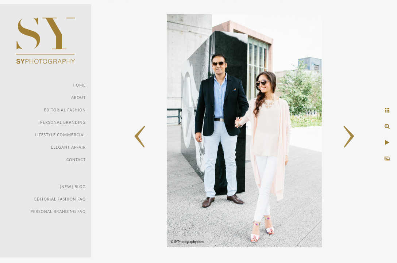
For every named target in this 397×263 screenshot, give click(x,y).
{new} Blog (73, 186)
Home (79, 85)
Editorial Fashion (65, 110)
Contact (76, 159)
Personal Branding (63, 122)
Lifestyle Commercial (60, 134)
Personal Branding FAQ (58, 211)
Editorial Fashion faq (60, 199)
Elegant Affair (68, 147)
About (78, 97)
